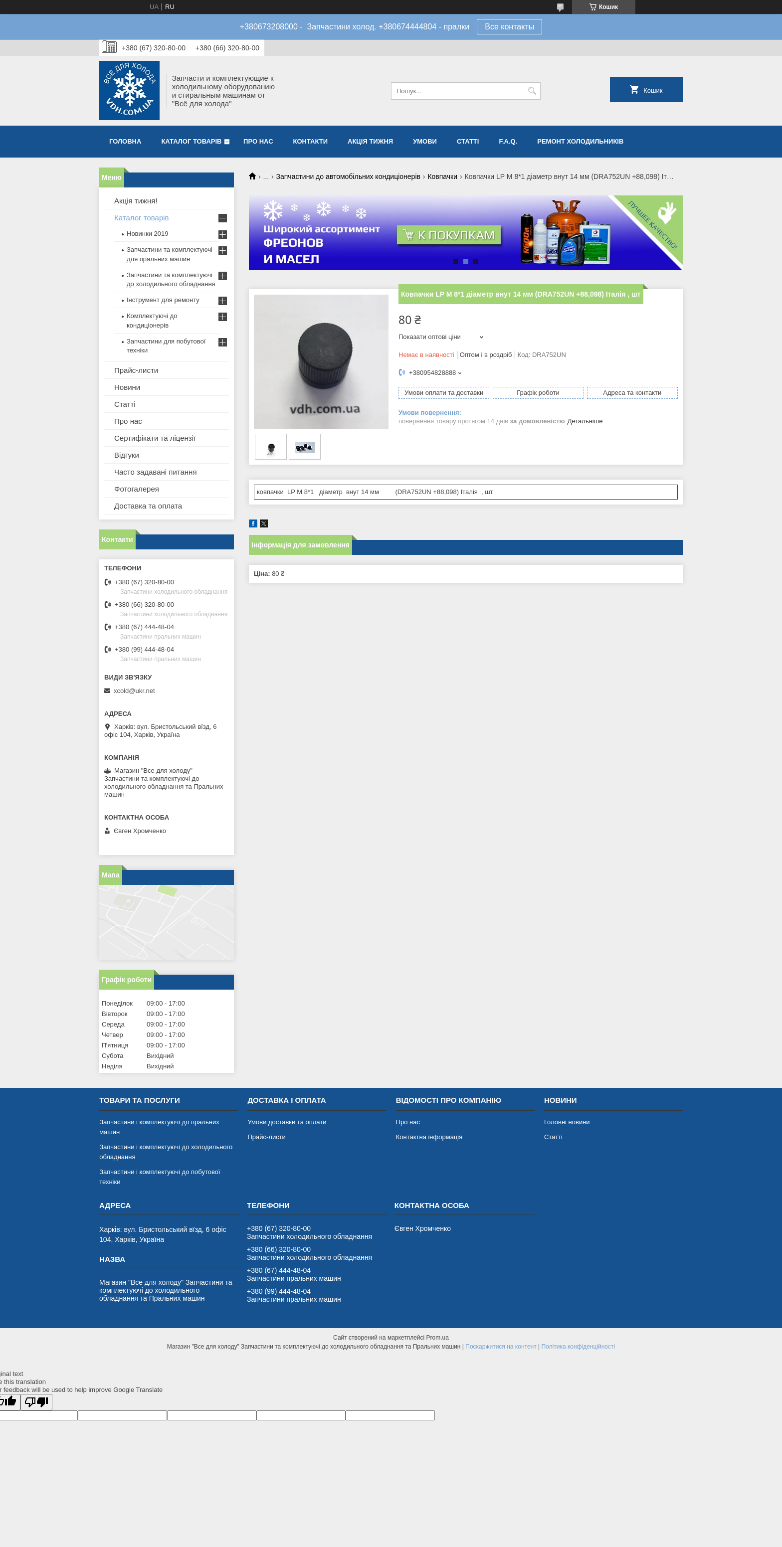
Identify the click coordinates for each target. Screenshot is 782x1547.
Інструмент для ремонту (163, 300)
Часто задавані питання (155, 472)
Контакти (310, 141)
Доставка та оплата (148, 506)
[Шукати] (532, 91)
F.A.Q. (508, 141)
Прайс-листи (136, 370)
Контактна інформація (429, 1137)
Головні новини (567, 1122)
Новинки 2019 (147, 233)
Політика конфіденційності (578, 1346)
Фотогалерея (136, 489)
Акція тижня (370, 141)
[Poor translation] (36, 1402)
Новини (127, 387)
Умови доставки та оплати (286, 1122)
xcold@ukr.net (134, 690)
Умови (425, 141)
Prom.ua (437, 1337)
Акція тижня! (136, 200)
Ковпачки (442, 176)
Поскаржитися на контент (500, 1346)
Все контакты (509, 26)
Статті (468, 141)
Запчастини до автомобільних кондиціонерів (348, 176)
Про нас (258, 141)
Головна (125, 141)
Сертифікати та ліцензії (155, 438)
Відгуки (126, 455)
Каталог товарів (191, 141)
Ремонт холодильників (580, 141)
